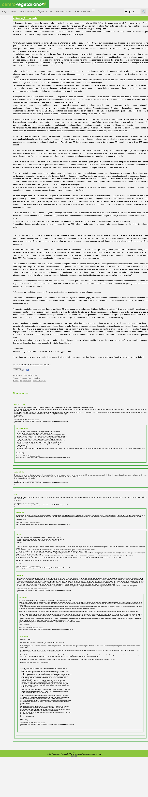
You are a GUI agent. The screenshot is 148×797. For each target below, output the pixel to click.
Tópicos (5, 32)
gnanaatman (35, 626)
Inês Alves (49, 409)
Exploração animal (43, 406)
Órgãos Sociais (45, 11)
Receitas (11, 97)
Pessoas (8, 75)
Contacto (74, 792)
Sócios (5, 193)
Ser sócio (12, 200)
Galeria (11, 116)
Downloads (12, 178)
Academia (12, 112)
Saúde (7, 80)
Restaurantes (13, 135)
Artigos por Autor (38, 409)
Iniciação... (9, 55)
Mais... (5, 163)
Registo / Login (9, 11)
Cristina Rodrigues (52, 412)
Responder (43, 451)
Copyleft (74, 796)
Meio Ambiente (11, 60)
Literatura (12, 121)
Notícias (8, 65)
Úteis (4, 128)
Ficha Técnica (27, 11)
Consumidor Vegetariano (10, 44)
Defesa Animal (11, 50)
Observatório (10, 70)
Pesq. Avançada (82, 11)
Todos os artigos (15, 174)
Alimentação (10, 38)
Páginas (5, 86)
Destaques (6, 239)
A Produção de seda (37, 18)
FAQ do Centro (63, 11)
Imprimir (49, 451)
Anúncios (12, 101)
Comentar (29, 401)
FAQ (10, 170)
